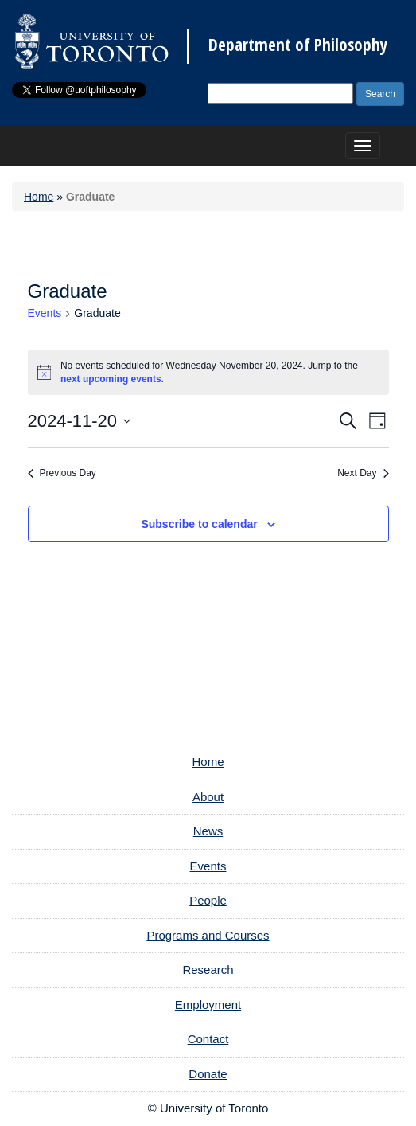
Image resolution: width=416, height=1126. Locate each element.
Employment (208, 1004)
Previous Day (62, 473)
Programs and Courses (207, 935)
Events (45, 313)
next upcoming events (110, 379)
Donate (208, 1074)
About (208, 796)
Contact (208, 1039)
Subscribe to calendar (199, 524)
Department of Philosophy (297, 45)
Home (38, 196)
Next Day (362, 473)
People (208, 900)
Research (207, 969)
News (208, 831)
